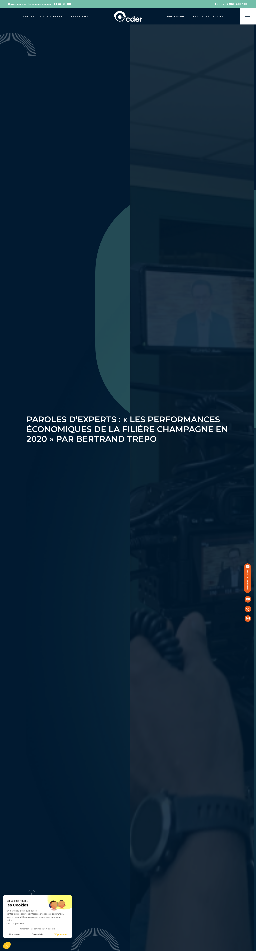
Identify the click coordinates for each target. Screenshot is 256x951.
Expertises (80, 16)
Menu (248, 16)
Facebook (55, 4)
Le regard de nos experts (41, 16)
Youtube (69, 4)
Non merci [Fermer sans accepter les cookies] (14, 934)
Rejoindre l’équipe (208, 16)
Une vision (175, 16)
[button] (7, 945)
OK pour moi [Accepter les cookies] (60, 934)
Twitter (64, 4)
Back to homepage (128, 16)
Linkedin (59, 4)
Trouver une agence (231, 4)
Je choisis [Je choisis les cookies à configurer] (37, 934)
